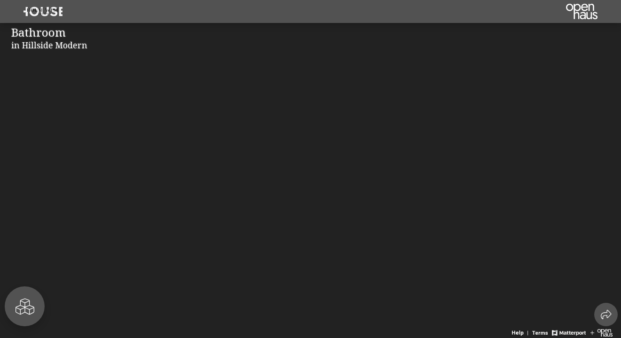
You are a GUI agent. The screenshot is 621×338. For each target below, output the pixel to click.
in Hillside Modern (49, 45)
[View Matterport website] (568, 332)
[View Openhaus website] (601, 332)
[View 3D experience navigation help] (521, 332)
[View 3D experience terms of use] (541, 332)
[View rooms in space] (25, 306)
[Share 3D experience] (606, 314)
